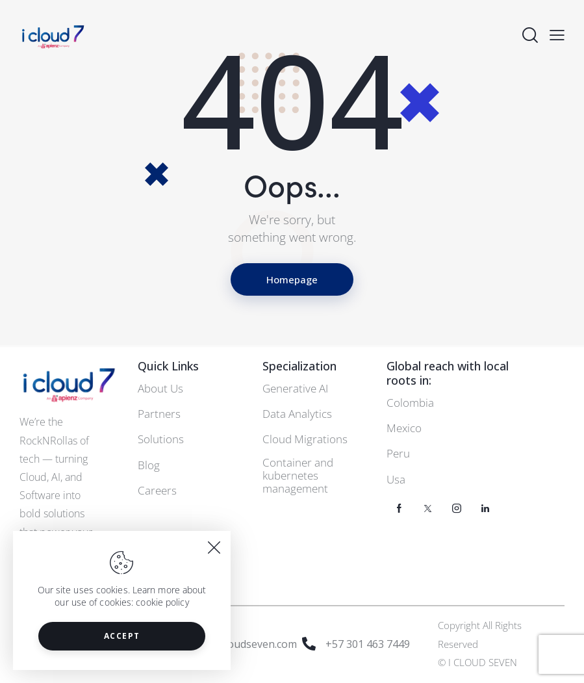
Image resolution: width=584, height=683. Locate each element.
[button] (557, 35)
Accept (122, 635)
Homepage (292, 279)
